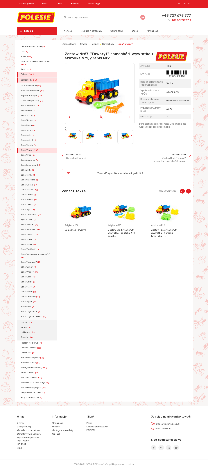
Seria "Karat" (29, 292)
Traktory (27, 322)
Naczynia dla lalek (32, 377)
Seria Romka (28, 175)
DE (184, 3)
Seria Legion (29, 301)
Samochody (29, 80)
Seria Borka (28, 170)
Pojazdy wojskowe (31, 343)
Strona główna (26, 3)
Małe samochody (31, 86)
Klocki (26, 69)
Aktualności (152, 31)
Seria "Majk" (29, 287)
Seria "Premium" (30, 105)
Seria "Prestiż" (30, 234)
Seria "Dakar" (28, 267)
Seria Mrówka (29, 145)
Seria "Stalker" (30, 224)
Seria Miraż (28, 155)
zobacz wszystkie (167, 191)
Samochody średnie (32, 90)
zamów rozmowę (181, 19)
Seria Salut (28, 130)
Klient (59, 3)
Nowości (68, 31)
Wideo (135, 31)
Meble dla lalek (30, 372)
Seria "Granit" (29, 195)
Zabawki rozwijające (33, 357)
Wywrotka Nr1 (29, 219)
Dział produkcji (24, 426)
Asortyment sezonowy (34, 368)
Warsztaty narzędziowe (29, 434)
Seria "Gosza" (29, 185)
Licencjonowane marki (33, 46)
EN (179, 3)
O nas (45, 3)
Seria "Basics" (29, 199)
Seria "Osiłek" (29, 204)
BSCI (19, 448)
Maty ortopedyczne (32, 397)
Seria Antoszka (29, 180)
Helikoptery (28, 332)
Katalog (26, 31)
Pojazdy (27, 74)
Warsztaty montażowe (28, 430)
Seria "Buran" (29, 239)
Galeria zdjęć (94, 3)
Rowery (27, 56)
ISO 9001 (21, 444)
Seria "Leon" (29, 277)
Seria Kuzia (27, 135)
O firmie (21, 423)
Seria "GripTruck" (31, 249)
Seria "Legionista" (31, 311)
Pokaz (89, 423)
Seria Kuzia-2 (28, 140)
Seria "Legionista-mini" (34, 316)
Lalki (25, 51)
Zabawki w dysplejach (34, 387)
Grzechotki (28, 353)
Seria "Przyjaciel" (31, 262)
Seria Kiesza (28, 110)
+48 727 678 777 (176, 15)
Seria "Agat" (28, 209)
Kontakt (75, 3)
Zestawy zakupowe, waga (35, 382)
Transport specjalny (32, 100)
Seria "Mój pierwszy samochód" (35, 255)
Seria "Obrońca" (30, 297)
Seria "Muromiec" (31, 229)
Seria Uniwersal (30, 160)
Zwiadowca (28, 306)
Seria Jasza (28, 115)
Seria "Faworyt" (30, 150)
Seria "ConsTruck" (31, 214)
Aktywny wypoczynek (33, 392)
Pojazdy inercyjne (32, 95)
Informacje (59, 416)
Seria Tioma (28, 125)
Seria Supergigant (31, 165)
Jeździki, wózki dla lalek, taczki (35, 62)
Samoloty (27, 337)
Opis (67, 173)
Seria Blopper (29, 120)
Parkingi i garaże (31, 348)
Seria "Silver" (28, 244)
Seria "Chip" (28, 282)
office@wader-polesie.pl (167, 424)
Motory (26, 327)
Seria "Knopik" (29, 272)
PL (189, 3)
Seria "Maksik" (29, 190)
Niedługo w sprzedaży (91, 31)
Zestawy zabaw (31, 362)
